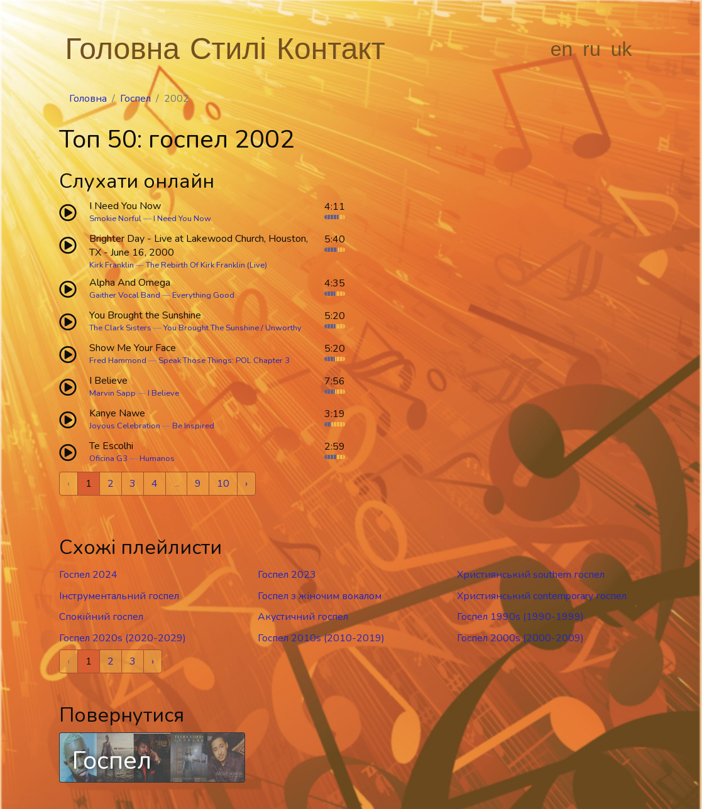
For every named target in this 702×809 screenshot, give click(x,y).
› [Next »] (246, 484)
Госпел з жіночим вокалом (319, 596)
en (562, 49)
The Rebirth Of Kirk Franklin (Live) (206, 265)
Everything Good (203, 295)
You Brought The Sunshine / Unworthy (232, 328)
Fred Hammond (117, 360)
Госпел (135, 99)
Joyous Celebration (124, 426)
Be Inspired (193, 426)
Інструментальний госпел (119, 596)
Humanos (157, 458)
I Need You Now (182, 218)
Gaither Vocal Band (124, 295)
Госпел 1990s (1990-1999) (520, 617)
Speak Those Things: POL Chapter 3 (224, 360)
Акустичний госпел (303, 617)
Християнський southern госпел (531, 575)
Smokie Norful (115, 218)
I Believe (163, 393)
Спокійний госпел (101, 617)
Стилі (228, 48)
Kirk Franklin (111, 265)
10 (223, 484)
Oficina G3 (108, 458)
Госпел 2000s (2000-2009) (520, 638)
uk (621, 49)
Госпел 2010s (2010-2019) (321, 638)
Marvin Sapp (112, 393)
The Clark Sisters (120, 328)
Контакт (331, 48)
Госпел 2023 (287, 575)
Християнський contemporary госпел (542, 596)
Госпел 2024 (88, 575)
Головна (122, 48)
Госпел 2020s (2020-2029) (122, 638)
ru (591, 49)
